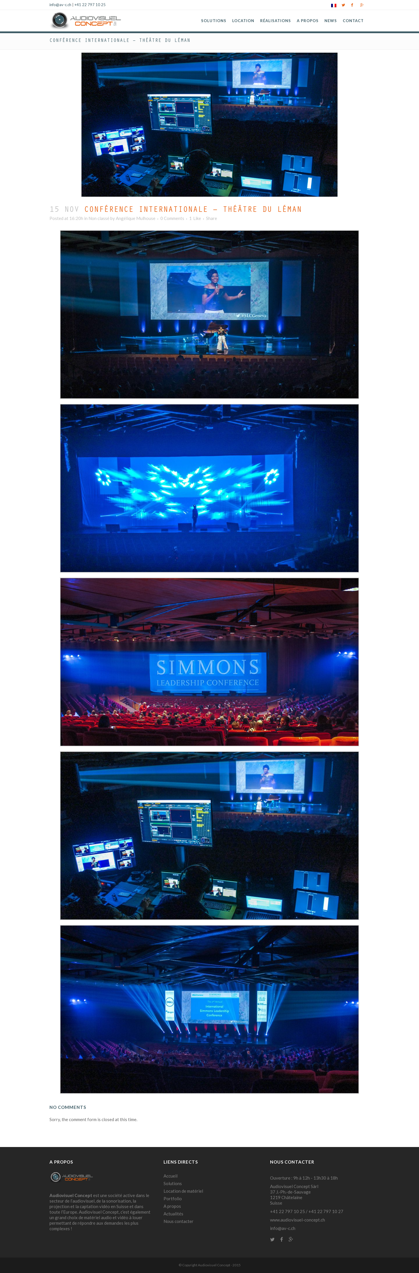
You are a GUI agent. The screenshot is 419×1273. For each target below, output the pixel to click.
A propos (172, 1206)
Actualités (173, 1213)
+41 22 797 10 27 (325, 1211)
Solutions (173, 1183)
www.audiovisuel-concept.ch (297, 1219)
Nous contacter (178, 1221)
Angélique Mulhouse (135, 218)
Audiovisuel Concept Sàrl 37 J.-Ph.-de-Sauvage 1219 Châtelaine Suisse (294, 1194)
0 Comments (172, 218)
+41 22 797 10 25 (90, 4)
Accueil (170, 1175)
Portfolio (173, 1198)
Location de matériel (183, 1191)
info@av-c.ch (60, 4)
